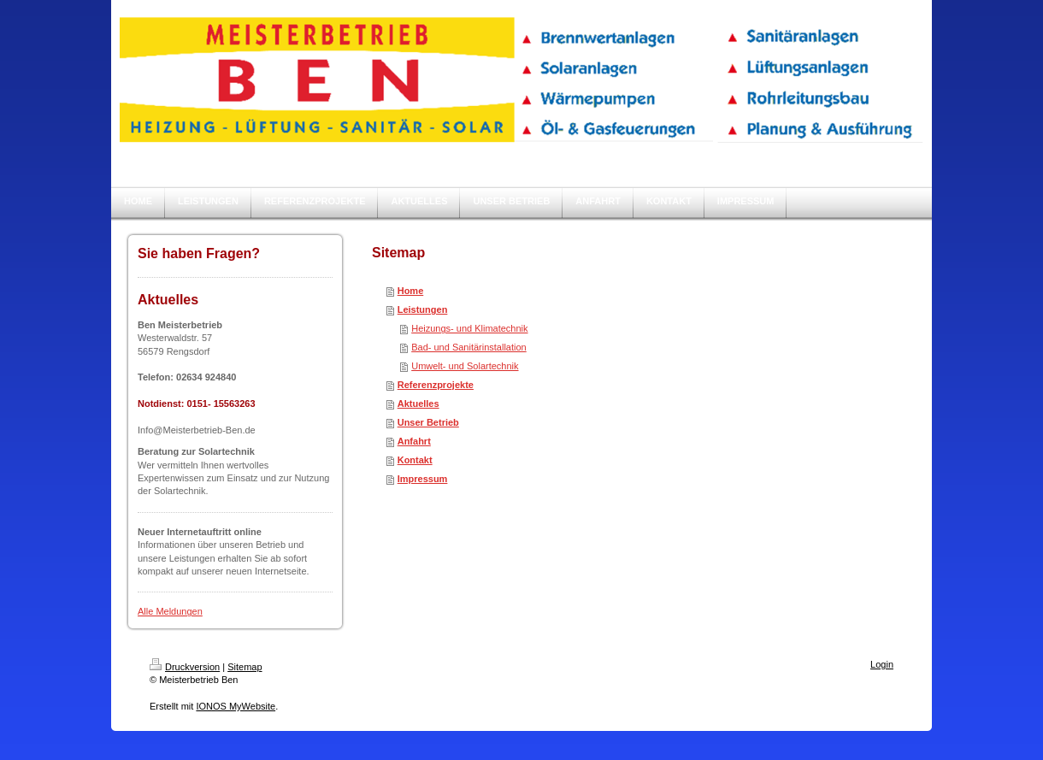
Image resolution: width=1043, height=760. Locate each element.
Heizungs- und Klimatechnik (469, 328)
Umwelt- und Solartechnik (464, 366)
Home (411, 291)
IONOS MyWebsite (235, 706)
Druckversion (185, 667)
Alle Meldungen (170, 611)
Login (881, 664)
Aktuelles (418, 403)
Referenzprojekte (436, 385)
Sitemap (244, 667)
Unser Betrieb (428, 422)
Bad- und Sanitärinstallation (469, 347)
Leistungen (423, 309)
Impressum (423, 479)
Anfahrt (414, 441)
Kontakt (415, 460)
